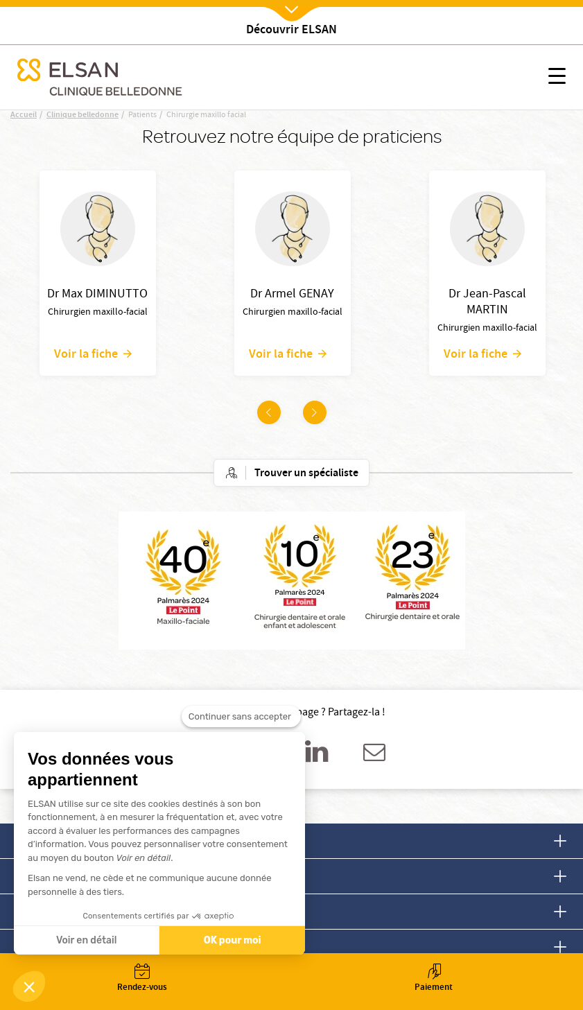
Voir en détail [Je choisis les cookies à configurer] (86, 940)
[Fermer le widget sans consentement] (241, 719)
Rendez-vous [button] (142, 979)
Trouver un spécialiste (306, 473)
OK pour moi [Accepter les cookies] (232, 940)
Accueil (23, 115)
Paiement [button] (434, 979)
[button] (29, 986)
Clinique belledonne (82, 115)
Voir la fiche (86, 353)
